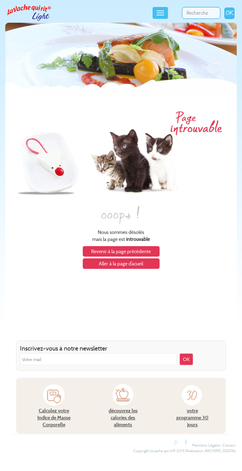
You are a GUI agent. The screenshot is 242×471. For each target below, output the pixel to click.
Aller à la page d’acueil (121, 263)
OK (229, 13)
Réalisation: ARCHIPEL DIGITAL (210, 450)
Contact (228, 445)
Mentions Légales (206, 445)
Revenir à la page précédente (121, 251)
